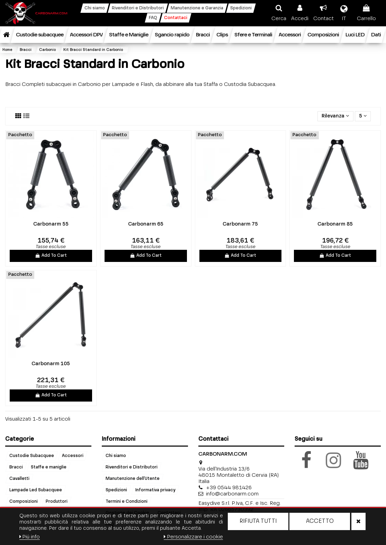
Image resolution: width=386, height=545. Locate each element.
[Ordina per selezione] (335, 116)
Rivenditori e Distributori (132, 467)
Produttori (57, 501)
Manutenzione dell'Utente (133, 478)
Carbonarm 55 (51, 224)
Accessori (72, 456)
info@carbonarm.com (232, 493)
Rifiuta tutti (258, 521)
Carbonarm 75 (240, 224)
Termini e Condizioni (126, 501)
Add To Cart (51, 256)
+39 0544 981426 (229, 487)
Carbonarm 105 (51, 363)
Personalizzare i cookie (193, 536)
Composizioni (23, 501)
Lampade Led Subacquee (35, 490)
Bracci (16, 467)
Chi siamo (116, 456)
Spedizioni (116, 490)
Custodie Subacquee (31, 456)
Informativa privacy (155, 490)
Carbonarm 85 (335, 224)
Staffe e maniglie (48, 467)
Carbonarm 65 (145, 224)
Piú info (29, 536)
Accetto (320, 521)
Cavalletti (19, 478)
